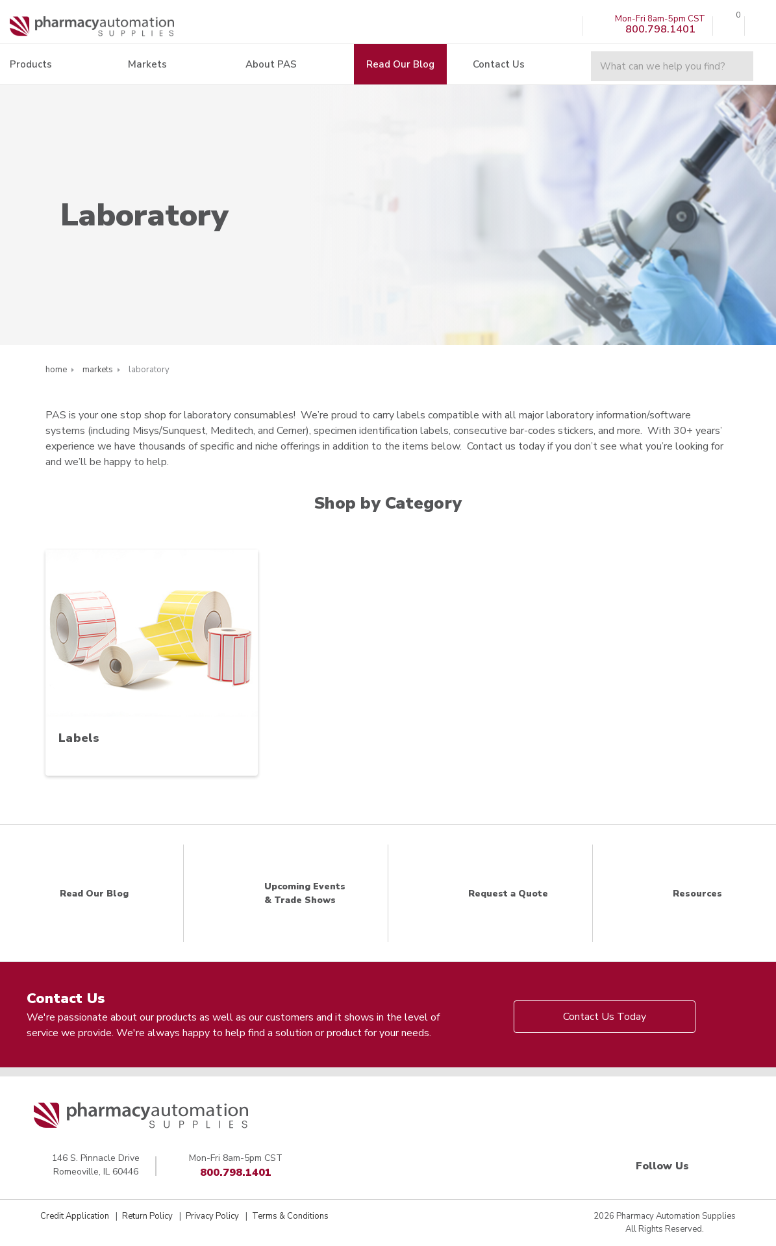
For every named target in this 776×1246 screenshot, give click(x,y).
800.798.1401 (235, 1172)
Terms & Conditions (290, 1216)
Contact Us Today (604, 1017)
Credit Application (74, 1216)
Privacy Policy (212, 1216)
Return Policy (147, 1216)
